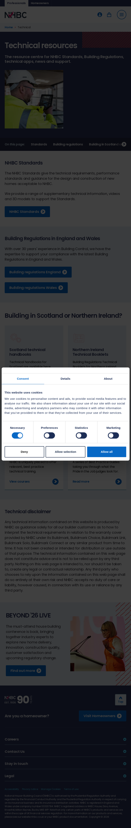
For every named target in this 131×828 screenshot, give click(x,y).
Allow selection (65, 451)
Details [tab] (65, 378)
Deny (24, 451)
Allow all (107, 451)
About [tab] (108, 378)
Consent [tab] (23, 378)
